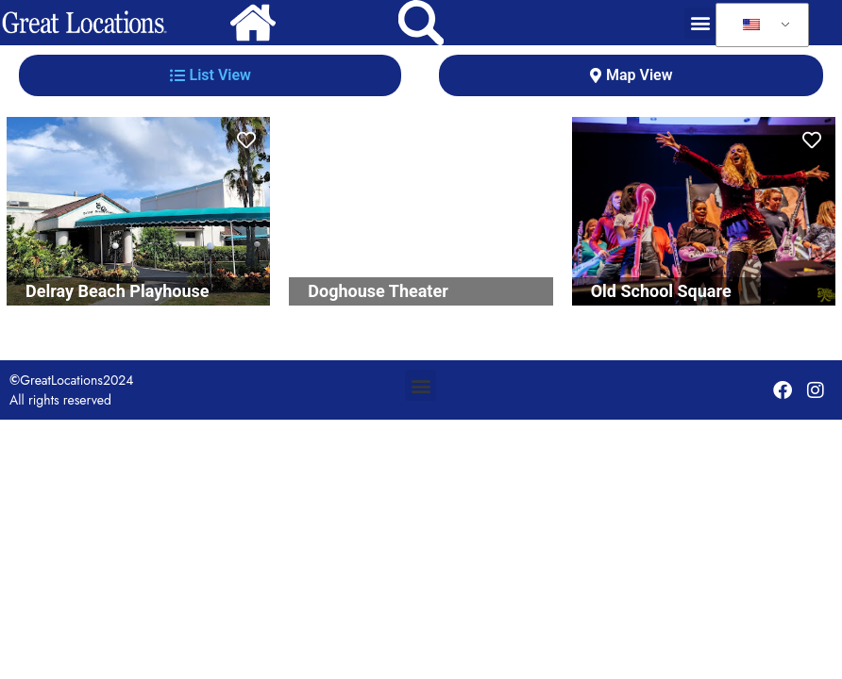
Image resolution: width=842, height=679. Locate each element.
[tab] (210, 75)
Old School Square (661, 291)
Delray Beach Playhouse (117, 291)
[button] (700, 23)
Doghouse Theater (377, 291)
